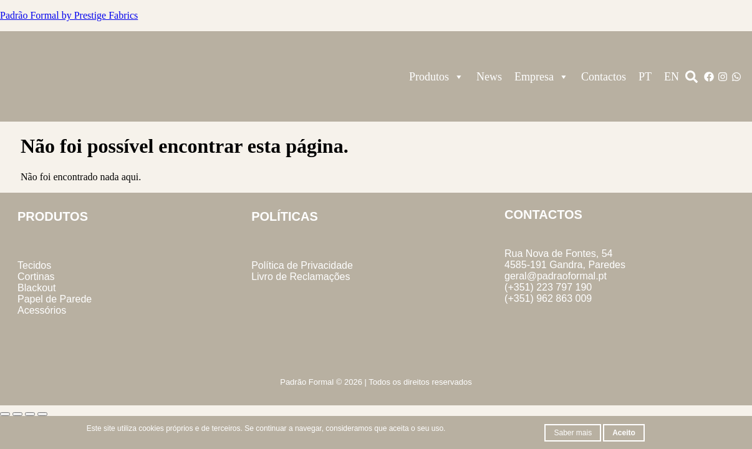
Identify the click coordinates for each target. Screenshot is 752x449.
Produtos (436, 76)
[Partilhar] (30, 414)
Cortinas (36, 276)
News (489, 76)
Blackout (36, 287)
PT (645, 76)
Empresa (541, 76)
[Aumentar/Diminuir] (5, 414)
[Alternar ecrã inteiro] (17, 414)
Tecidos (34, 265)
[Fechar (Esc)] (42, 414)
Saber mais (573, 432)
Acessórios (41, 310)
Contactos (603, 76)
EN (671, 76)
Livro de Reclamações (300, 276)
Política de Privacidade (302, 265)
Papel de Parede (54, 299)
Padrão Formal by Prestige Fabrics (69, 15)
